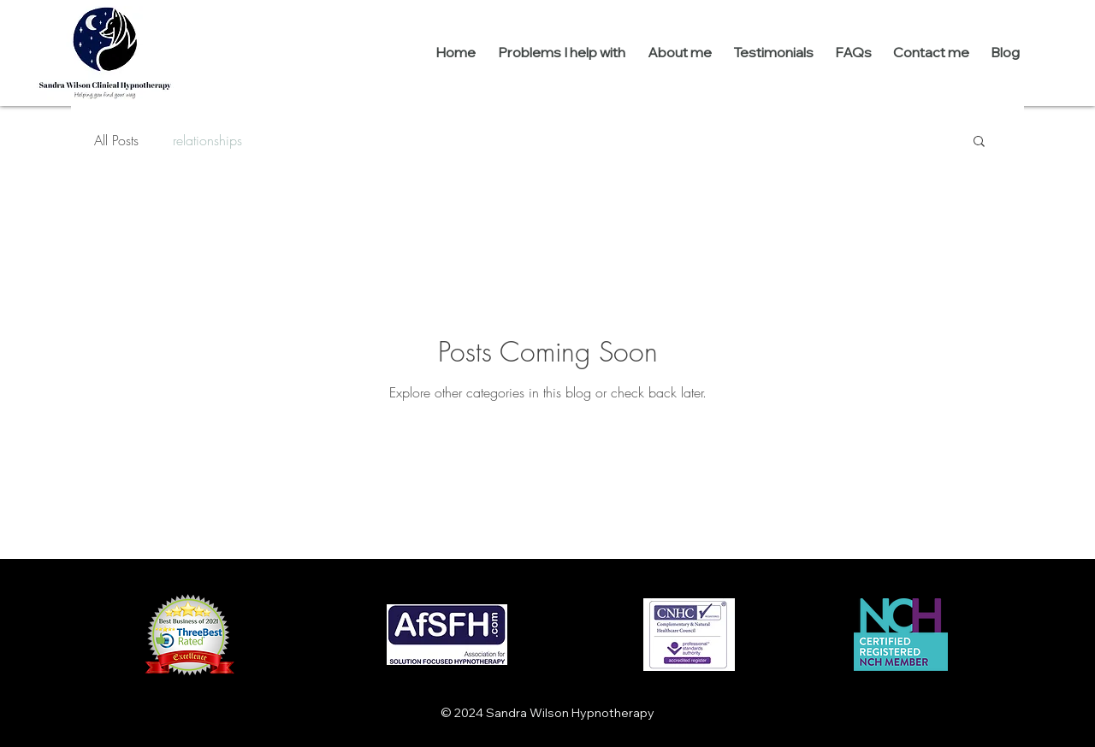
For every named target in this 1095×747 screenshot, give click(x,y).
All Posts (116, 140)
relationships (207, 140)
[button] (979, 142)
